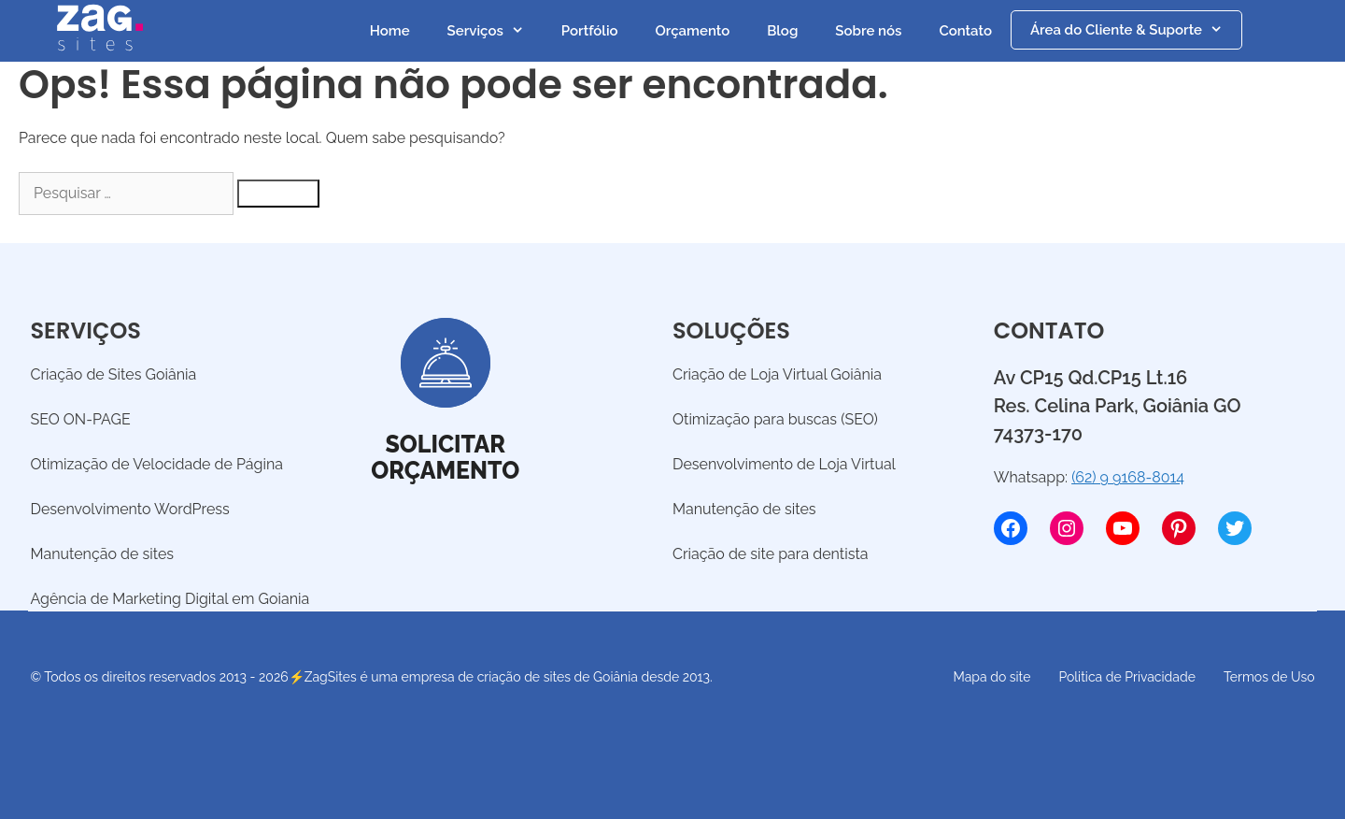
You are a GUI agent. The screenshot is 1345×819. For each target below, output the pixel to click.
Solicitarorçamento (445, 457)
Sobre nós (868, 30)
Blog (782, 30)
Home (390, 30)
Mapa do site (992, 676)
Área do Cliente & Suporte (1135, 30)
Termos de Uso (1269, 676)
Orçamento (693, 30)
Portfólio (589, 30)
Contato (965, 30)
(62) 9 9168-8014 (1127, 477)
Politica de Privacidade (1126, 676)
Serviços (495, 31)
